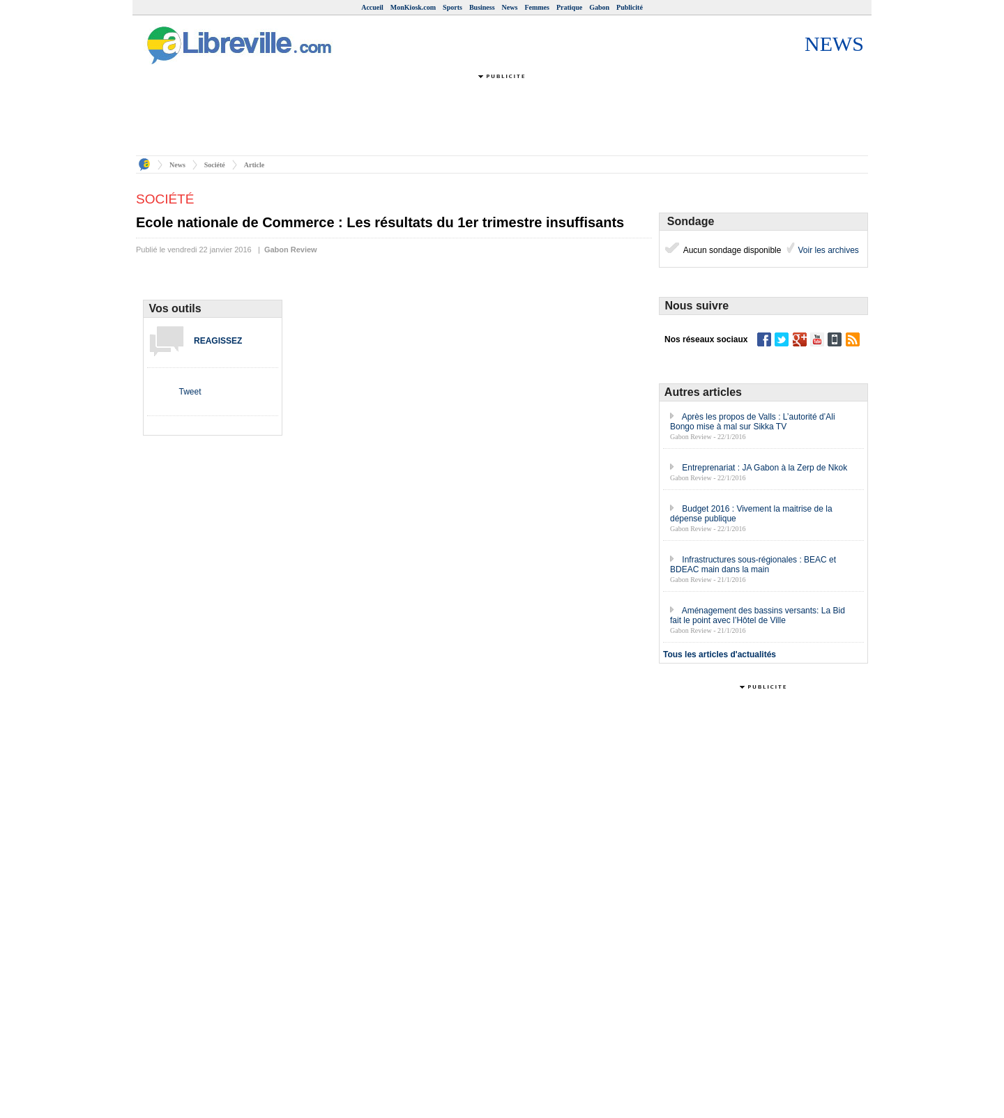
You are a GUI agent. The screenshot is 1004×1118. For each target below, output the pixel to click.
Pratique (569, 7)
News (510, 7)
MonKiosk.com (413, 7)
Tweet (189, 392)
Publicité (629, 7)
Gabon (599, 7)
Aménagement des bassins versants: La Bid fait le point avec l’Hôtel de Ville (757, 615)
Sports (452, 7)
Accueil (372, 7)
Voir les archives (827, 250)
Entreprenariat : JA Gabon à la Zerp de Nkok (764, 468)
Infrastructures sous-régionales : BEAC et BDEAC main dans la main (753, 564)
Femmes (536, 7)
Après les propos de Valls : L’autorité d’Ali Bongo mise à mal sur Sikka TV (752, 421)
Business (482, 7)
